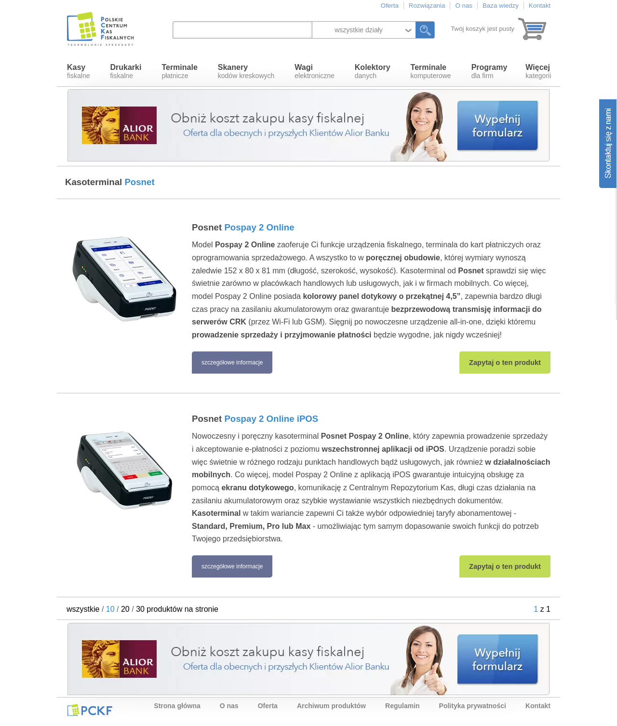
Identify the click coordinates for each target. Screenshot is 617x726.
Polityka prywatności (472, 706)
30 (140, 609)
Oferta (390, 5)
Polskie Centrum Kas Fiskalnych (101, 29)
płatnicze (179, 71)
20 (125, 609)
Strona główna (177, 706)
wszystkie (83, 609)
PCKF (90, 709)
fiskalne (78, 71)
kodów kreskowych (246, 71)
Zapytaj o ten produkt (505, 362)
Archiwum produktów (331, 706)
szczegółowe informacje (232, 362)
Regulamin (402, 706)
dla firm (489, 71)
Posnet (243, 227)
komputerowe (431, 71)
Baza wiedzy (501, 5)
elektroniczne (315, 71)
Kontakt (539, 5)
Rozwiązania (427, 5)
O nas (463, 5)
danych (372, 71)
